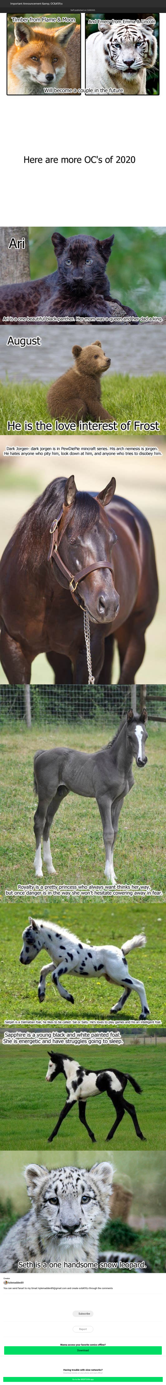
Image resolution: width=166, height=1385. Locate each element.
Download (83, 1350)
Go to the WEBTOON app (83, 1379)
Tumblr (94, 1303)
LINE (59, 1303)
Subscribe (84, 1313)
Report (83, 1329)
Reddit (106, 1303)
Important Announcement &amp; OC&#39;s (36, 3)
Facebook (71, 1303)
